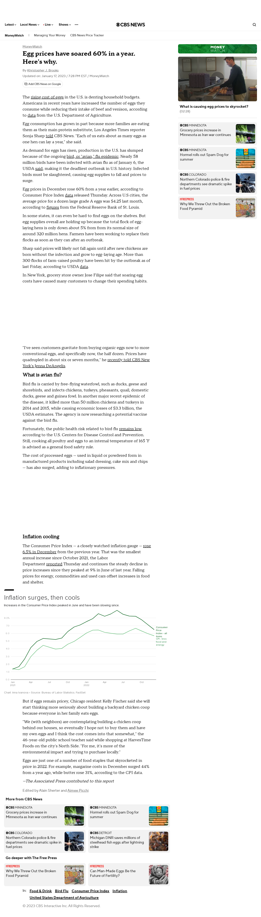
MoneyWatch (14, 35)
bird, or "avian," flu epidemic (93, 156)
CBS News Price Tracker (87, 35)
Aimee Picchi (78, 790)
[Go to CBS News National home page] (130, 25)
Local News (29, 24)
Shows (65, 24)
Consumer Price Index (90, 891)
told (49, 136)
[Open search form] (254, 24)
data (32, 115)
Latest (10, 24)
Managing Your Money (49, 35)
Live (49, 25)
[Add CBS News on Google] (43, 84)
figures (52, 207)
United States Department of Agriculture (64, 897)
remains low (130, 429)
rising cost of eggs (47, 97)
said (39, 168)
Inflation (119, 891)
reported (54, 564)
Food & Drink (41, 891)
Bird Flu (61, 891)
